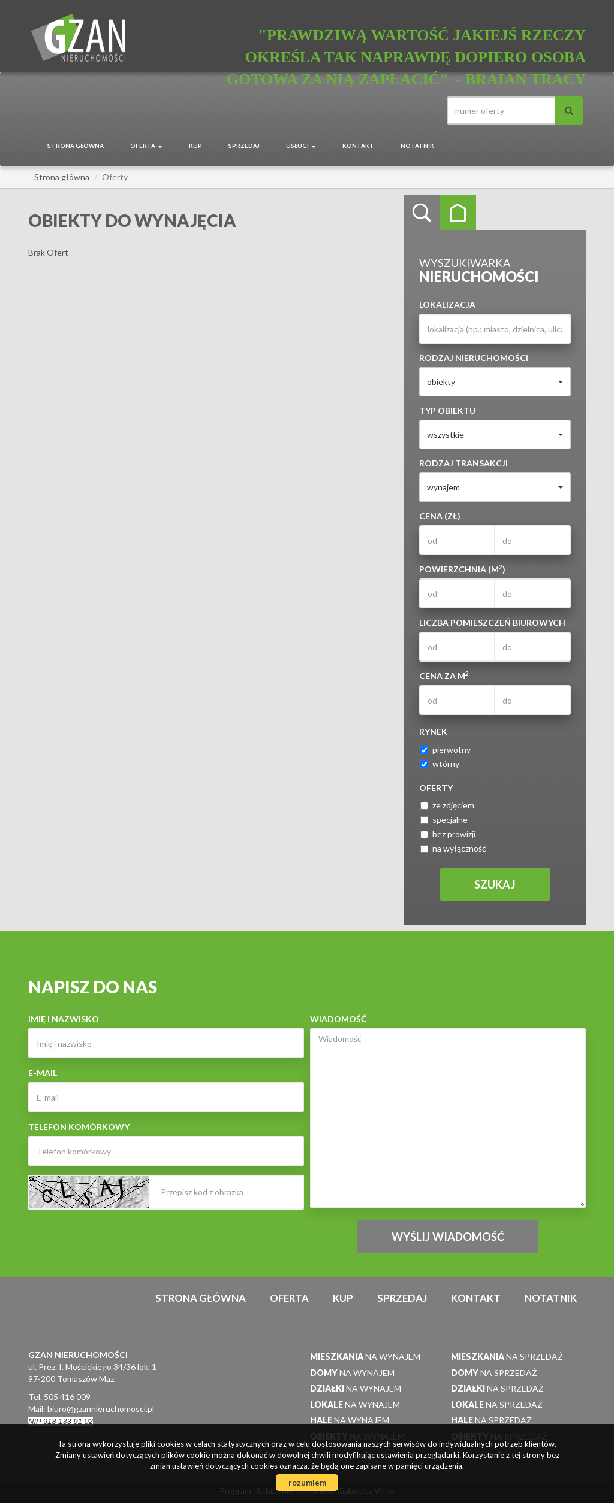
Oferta (289, 1298)
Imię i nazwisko (63, 1019)
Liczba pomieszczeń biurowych (492, 622)
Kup (195, 145)
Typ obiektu (447, 410)
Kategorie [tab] (458, 213)
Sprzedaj (244, 145)
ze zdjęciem (447, 805)
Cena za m (444, 675)
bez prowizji (447, 834)
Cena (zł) (439, 516)
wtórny (439, 764)
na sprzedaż (507, 1357)
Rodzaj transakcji (463, 463)
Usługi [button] (301, 145)
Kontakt (358, 145)
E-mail (42, 1073)
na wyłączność (453, 848)
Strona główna (75, 145)
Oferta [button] (146, 145)
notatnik (417, 145)
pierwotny (445, 749)
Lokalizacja (447, 304)
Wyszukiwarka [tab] (422, 213)
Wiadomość (338, 1019)
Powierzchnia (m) (462, 568)
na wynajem (365, 1357)
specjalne (444, 819)
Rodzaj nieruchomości (473, 358)
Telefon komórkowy (79, 1127)
